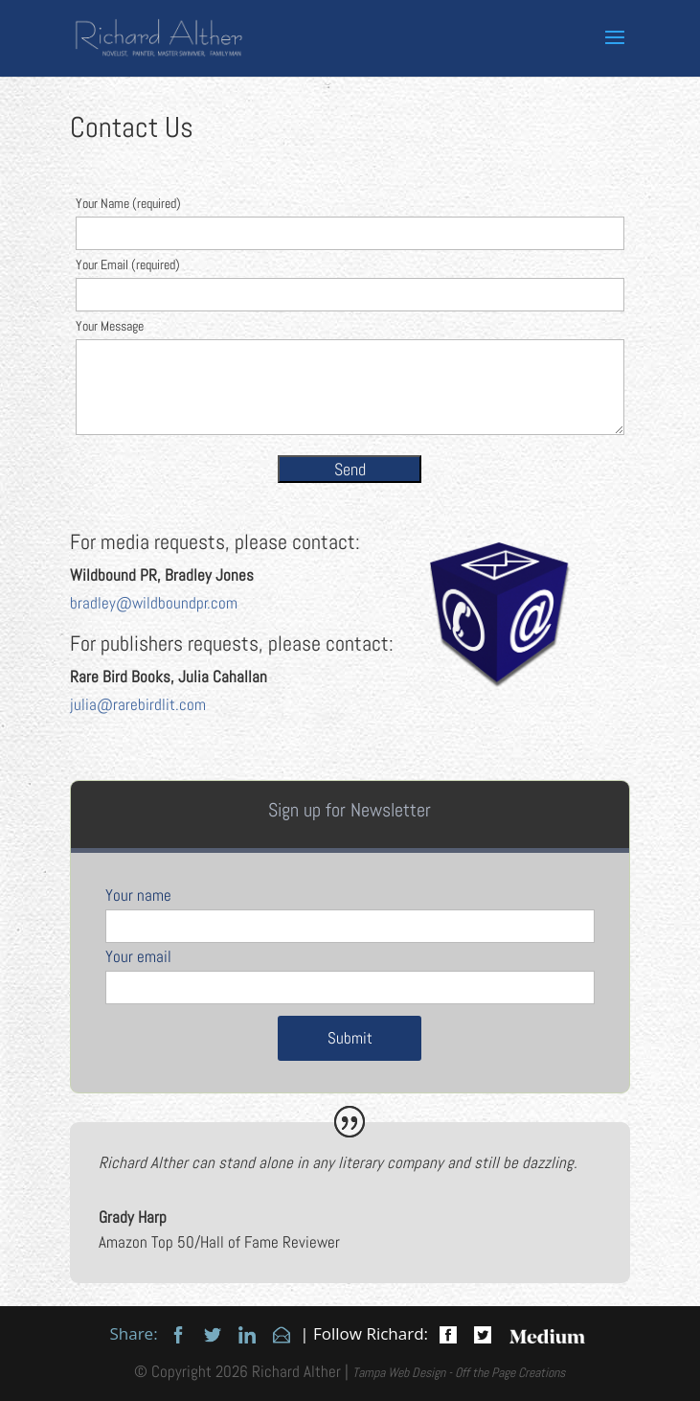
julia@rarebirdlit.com (138, 704)
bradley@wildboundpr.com (153, 602)
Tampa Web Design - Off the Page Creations (458, 1372)
